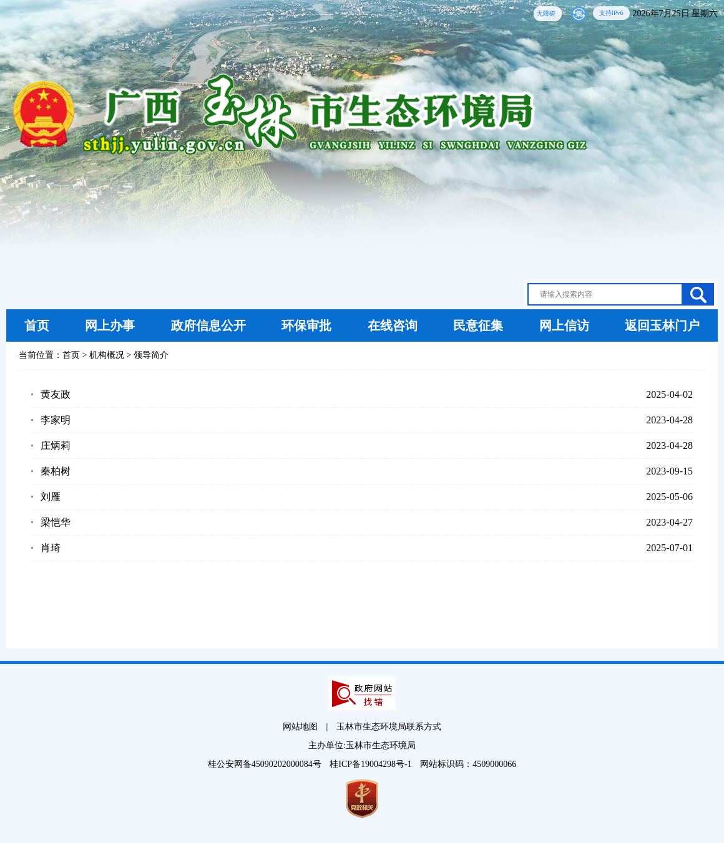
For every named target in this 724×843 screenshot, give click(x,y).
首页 (36, 325)
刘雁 (51, 496)
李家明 (56, 420)
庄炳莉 (56, 445)
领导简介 (151, 355)
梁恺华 (56, 522)
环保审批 (306, 325)
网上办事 (110, 325)
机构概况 (106, 355)
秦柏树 (56, 471)
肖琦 (51, 547)
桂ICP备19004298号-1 (372, 764)
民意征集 (478, 325)
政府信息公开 (208, 325)
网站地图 (300, 726)
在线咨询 (393, 325)
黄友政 (56, 394)
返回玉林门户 (662, 325)
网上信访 (564, 325)
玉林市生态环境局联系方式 (388, 726)
